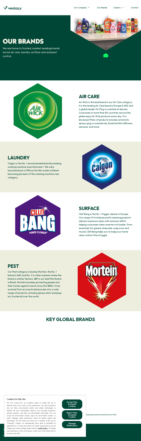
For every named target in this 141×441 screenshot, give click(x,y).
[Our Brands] (102, 7)
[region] (45, 416)
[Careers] (117, 7)
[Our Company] (80, 7)
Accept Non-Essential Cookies (72, 404)
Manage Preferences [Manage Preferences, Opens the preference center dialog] (72, 424)
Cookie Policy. (43, 428)
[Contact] (134, 7)
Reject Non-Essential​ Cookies (72, 415)
